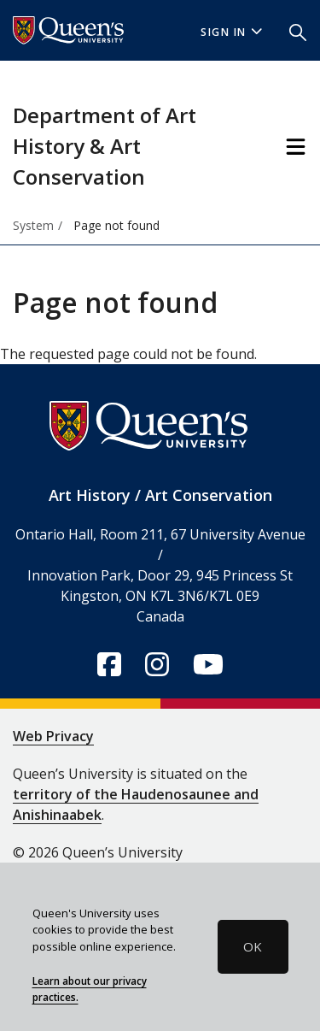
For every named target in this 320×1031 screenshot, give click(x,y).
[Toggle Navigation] (295, 147)
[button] (298, 31)
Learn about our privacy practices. (89, 989)
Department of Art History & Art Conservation (104, 146)
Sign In (231, 32)
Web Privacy (53, 736)
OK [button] (252, 946)
